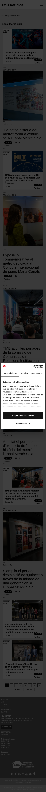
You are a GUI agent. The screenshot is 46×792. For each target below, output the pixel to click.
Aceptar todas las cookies (23, 415)
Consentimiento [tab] (10, 373)
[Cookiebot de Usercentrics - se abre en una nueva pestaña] (32, 366)
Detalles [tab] (24, 373)
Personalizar (23, 423)
